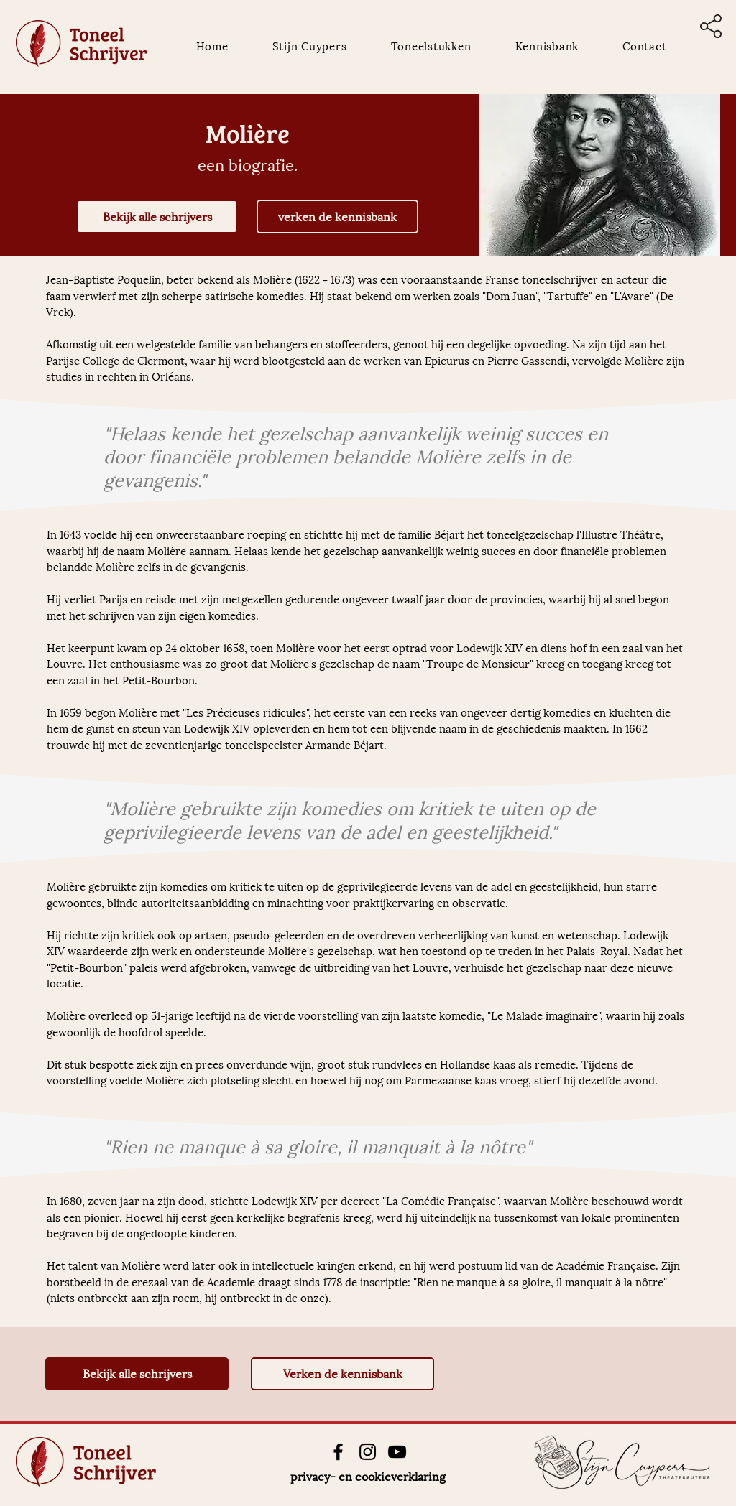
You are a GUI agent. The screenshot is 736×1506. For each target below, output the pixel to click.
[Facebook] (338, 1452)
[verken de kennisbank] (337, 216)
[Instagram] (367, 1452)
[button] (711, 26)
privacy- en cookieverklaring (368, 1475)
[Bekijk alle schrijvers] (157, 216)
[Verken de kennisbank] (342, 1373)
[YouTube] (397, 1452)
